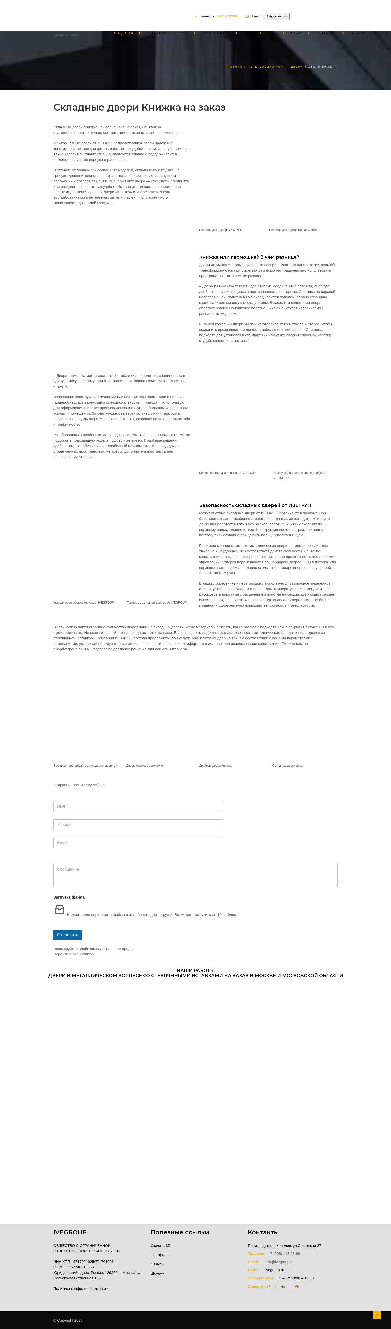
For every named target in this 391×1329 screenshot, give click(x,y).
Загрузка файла (69, 897)
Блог (272, 33)
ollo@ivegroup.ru (276, 16)
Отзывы (157, 1264)
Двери (297, 66)
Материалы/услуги (167, 33)
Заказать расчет (368, 33)
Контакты (326, 33)
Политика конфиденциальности (80, 1288)
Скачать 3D (161, 1245)
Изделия (124, 33)
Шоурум (157, 1273)
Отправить (67, 935)
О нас (296, 33)
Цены (249, 33)
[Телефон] (138, 824)
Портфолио (161, 1255)
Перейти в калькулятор (73, 954)
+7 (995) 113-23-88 (284, 1253)
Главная (234, 66)
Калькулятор (216, 33)
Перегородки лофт (267, 66)
